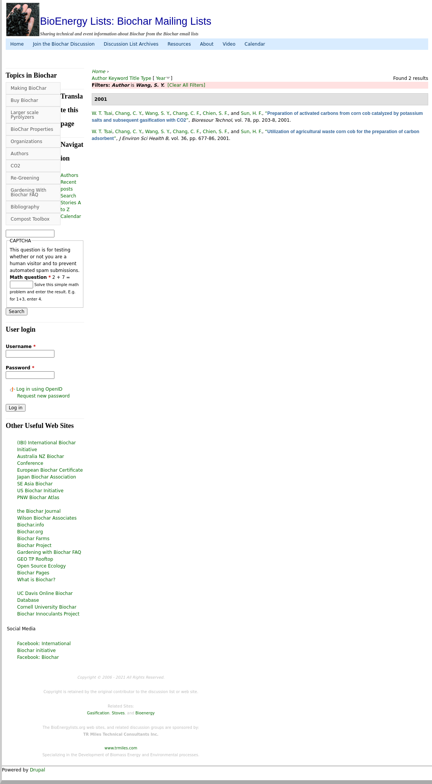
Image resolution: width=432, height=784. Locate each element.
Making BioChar (28, 88)
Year (161, 78)
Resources (179, 44)
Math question (30, 277)
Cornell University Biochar (47, 607)
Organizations (26, 141)
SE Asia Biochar (35, 484)
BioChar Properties (32, 129)
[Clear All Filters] (186, 85)
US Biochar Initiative (40, 490)
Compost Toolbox (30, 219)
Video (229, 44)
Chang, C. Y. (128, 113)
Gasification (98, 713)
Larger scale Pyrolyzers (24, 115)
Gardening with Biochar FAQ (49, 552)
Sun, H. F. (251, 113)
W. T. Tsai (102, 113)
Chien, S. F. (215, 113)
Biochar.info (30, 525)
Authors (20, 153)
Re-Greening (25, 178)
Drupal (37, 770)
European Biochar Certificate (50, 470)
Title (134, 78)
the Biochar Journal (39, 511)
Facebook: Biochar (38, 657)
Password (20, 368)
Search (68, 196)
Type (146, 78)
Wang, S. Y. (157, 113)
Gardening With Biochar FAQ (28, 192)
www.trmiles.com (121, 748)
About (206, 44)
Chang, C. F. (186, 113)
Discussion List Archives (131, 44)
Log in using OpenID (39, 389)
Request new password (43, 396)
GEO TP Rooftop (35, 559)
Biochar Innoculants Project (48, 614)
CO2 (15, 166)
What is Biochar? (36, 579)
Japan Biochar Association (46, 477)
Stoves (118, 713)
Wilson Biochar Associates (47, 518)
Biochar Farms (33, 538)
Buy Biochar (24, 100)
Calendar (255, 44)
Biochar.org (30, 531)
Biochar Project (34, 545)
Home (17, 44)
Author (99, 78)
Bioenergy (145, 713)
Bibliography (25, 207)
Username (21, 346)
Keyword (118, 78)
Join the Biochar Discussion (63, 44)
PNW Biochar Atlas (38, 497)
